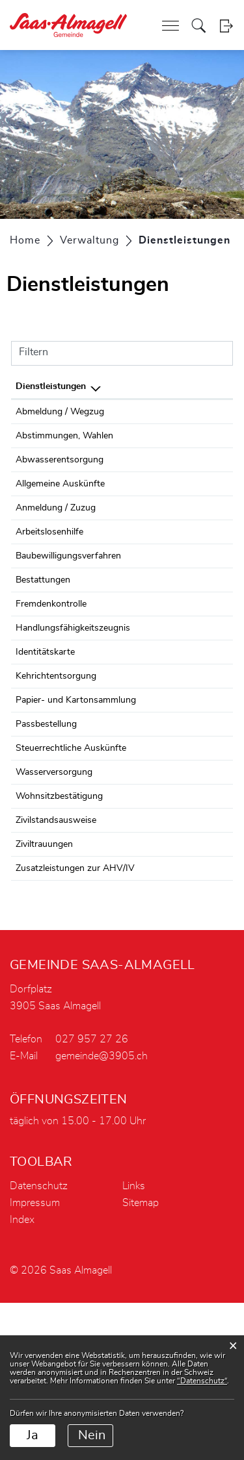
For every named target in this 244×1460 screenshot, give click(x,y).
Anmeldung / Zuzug (56, 550)
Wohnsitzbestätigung (59, 924)
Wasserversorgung (54, 900)
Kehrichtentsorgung (56, 776)
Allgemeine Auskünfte (60, 512)
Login (226, 26)
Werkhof (167, 651)
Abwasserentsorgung (59, 488)
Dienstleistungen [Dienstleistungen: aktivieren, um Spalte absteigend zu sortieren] (51, 386)
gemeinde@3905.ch (101, 1213)
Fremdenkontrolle (51, 675)
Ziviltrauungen (44, 987)
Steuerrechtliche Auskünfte (71, 862)
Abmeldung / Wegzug (60, 411)
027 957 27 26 (91, 1196)
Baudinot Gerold (182, 488)
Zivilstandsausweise (56, 963)
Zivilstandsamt (179, 963)
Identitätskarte (45, 737)
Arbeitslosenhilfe (49, 589)
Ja (32, 1435)
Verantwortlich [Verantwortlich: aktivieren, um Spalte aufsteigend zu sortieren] (181, 386)
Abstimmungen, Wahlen (64, 450)
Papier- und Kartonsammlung (76, 800)
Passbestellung (46, 824)
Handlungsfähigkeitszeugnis (73, 699)
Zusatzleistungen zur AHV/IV (75, 1011)
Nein (91, 1435)
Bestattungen (43, 651)
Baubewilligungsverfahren (68, 627)
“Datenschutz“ (202, 1381)
